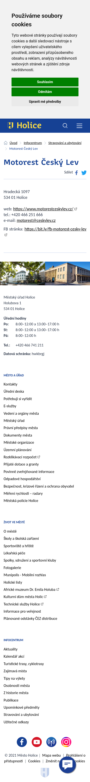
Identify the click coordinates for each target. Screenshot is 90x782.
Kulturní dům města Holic (23, 596)
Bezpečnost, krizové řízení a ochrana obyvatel (39, 486)
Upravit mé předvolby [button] (45, 102)
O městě (10, 531)
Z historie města (16, 692)
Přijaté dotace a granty (21, 464)
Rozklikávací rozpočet (20, 457)
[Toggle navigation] (79, 126)
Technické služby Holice (22, 604)
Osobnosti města (17, 685)
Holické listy (13, 582)
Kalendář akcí (14, 656)
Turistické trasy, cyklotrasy (24, 663)
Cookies (34, 761)
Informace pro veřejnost (22, 611)
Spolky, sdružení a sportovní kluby (30, 560)
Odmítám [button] (45, 92)
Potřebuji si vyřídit (18, 399)
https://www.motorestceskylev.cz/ (43, 209)
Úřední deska (14, 391)
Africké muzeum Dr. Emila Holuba (29, 589)
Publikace (11, 700)
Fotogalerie (12, 567)
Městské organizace (19, 442)
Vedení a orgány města (21, 413)
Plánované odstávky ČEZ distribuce (30, 618)
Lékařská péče (14, 553)
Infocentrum (33, 143)
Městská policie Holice (21, 500)
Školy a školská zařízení (21, 538)
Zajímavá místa (15, 671)
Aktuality (11, 649)
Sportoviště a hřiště (19, 546)
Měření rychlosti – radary (23, 493)
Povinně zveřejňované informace (29, 471)
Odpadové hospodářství (22, 479)
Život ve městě (14, 522)
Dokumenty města (18, 435)
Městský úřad (14, 420)
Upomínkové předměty (21, 707)
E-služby (10, 406)
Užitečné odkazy (16, 722)
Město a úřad (14, 375)
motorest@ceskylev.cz (36, 220)
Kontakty (10, 384)
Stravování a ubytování (65, 143)
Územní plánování (17, 450)
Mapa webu (51, 755)
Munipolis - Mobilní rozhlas (25, 575)
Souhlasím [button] (45, 82)
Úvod (13, 143)
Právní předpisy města (21, 428)
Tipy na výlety (14, 678)
